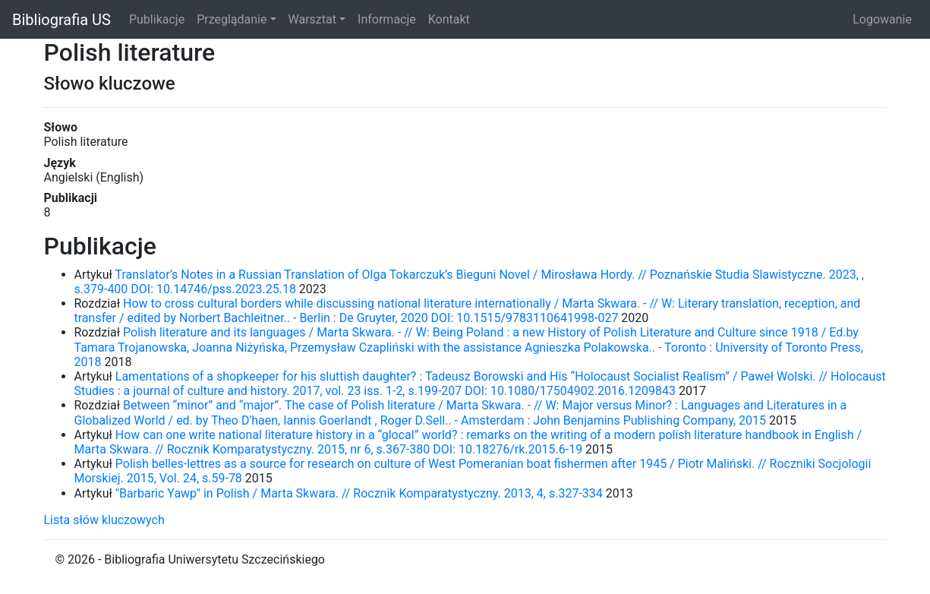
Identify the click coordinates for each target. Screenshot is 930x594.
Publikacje (156, 19)
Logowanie (882, 19)
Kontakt (449, 19)
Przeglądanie (231, 19)
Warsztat (312, 19)
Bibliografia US (61, 20)
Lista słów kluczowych (104, 520)
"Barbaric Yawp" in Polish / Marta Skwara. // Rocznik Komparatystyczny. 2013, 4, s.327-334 (359, 493)
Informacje (387, 19)
